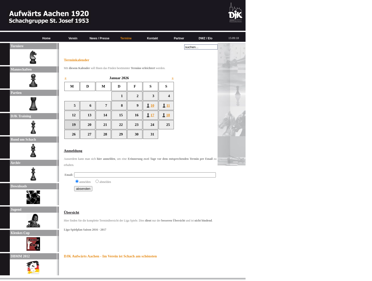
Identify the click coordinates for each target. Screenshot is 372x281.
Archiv (15, 163)
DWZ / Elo (205, 38)
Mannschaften (21, 69)
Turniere (16, 46)
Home (46, 38)
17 (152, 115)
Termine (126, 38)
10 (152, 105)
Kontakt (152, 38)
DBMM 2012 (20, 256)
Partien (16, 93)
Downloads (18, 186)
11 (168, 105)
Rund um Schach (23, 139)
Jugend (15, 209)
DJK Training (20, 116)
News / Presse (100, 38)
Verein (73, 38)
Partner (179, 38)
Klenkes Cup (20, 233)
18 (168, 115)
